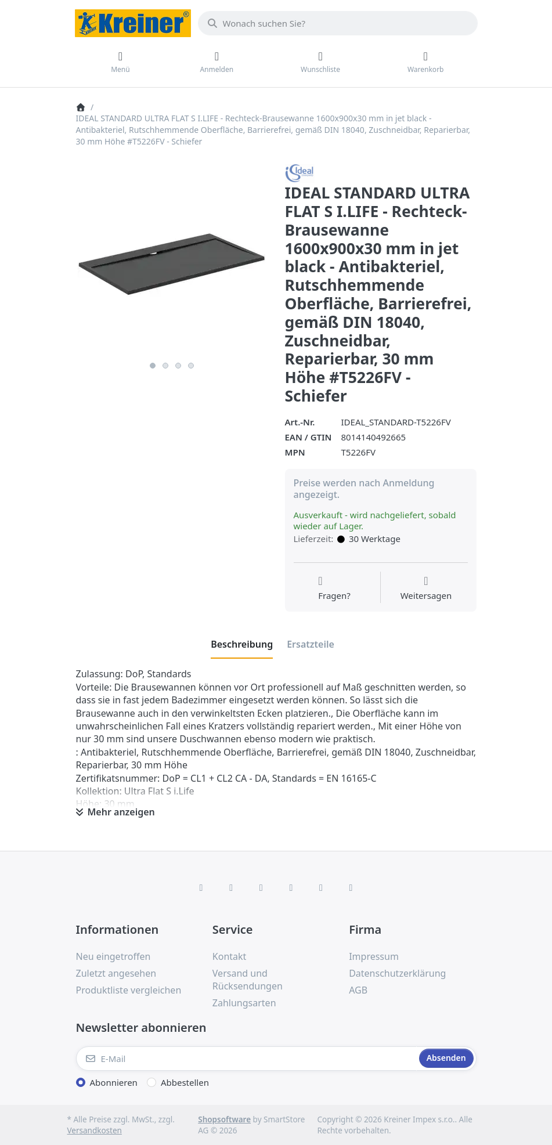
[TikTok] (291, 887)
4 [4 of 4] (191, 366)
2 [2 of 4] (165, 366)
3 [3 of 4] (178, 366)
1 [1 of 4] (153, 366)
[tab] (242, 644)
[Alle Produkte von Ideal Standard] (300, 172)
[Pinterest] (351, 887)
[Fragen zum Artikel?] (334, 588)
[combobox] (338, 23)
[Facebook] (201, 887)
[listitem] (172, 260)
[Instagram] (261, 887)
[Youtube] (321, 887)
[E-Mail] (246, 1058)
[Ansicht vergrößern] (172, 260)
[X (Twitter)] (231, 887)
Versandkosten (94, 1130)
